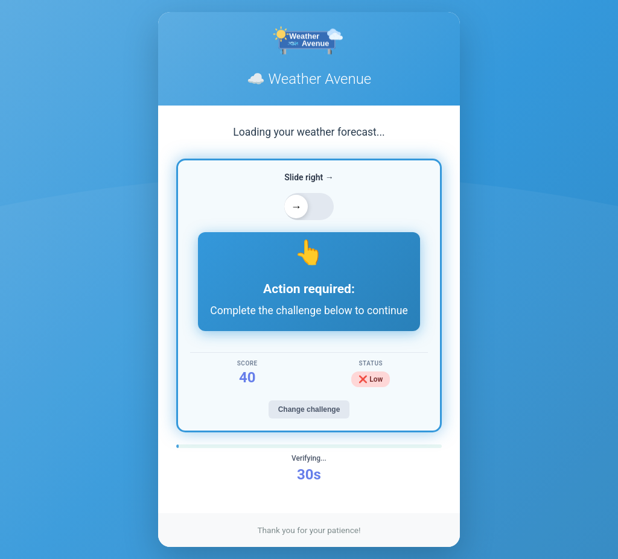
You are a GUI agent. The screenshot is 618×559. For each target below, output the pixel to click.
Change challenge (309, 409)
